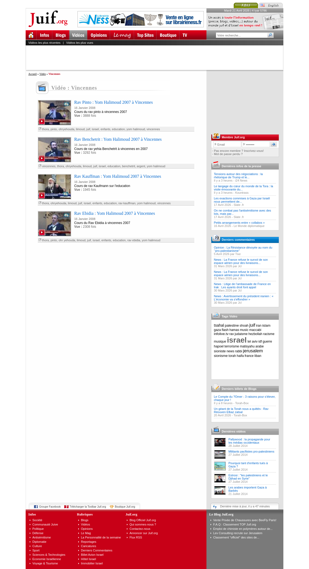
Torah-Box (242, 403)
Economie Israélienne (46, 559)
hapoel (219, 346)
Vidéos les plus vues (79, 42)
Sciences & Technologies (48, 554)
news (230, 351)
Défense (37, 533)
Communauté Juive (45, 524)
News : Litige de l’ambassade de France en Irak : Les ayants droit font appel (242, 285)
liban (257, 356)
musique (220, 341)
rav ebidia (133, 240)
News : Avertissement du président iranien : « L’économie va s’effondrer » (244, 297)
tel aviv (252, 341)
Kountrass (242, 192)
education (118, 129)
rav (231, 334)
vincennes (153, 129)
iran (259, 325)
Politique (38, 528)
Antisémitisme (41, 537)
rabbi (238, 351)
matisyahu (247, 346)
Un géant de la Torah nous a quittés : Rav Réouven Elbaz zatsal (241, 410)
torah (232, 356)
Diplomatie (39, 541)
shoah (244, 325)
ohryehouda (66, 129)
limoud (80, 129)
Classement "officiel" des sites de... (236, 537)
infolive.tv (221, 334)
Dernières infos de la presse (242, 166)
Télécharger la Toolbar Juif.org (88, 506)
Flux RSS (136, 537)
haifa (240, 356)
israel (95, 129)
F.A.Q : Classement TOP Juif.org (234, 524)
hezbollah (255, 334)
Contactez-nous (140, 528)
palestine (232, 325)
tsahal (219, 325)
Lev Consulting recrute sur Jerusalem (237, 533)
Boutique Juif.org (125, 506)
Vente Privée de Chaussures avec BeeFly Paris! (244, 520)
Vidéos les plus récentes (44, 42)
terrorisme (232, 346)
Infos (32, 514)
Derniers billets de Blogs (239, 388)
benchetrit (128, 166)
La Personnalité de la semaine (101, 537)
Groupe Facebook (50, 506)
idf (260, 341)
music (244, 330)
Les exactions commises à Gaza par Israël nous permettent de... (242, 200)
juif (88, 129)
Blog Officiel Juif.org (143, 520)
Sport (35, 550)
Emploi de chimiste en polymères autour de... (243, 528)
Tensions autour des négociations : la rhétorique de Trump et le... (238, 175)
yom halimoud (136, 129)
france (249, 356)
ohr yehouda (67, 240)
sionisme (221, 356)
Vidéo (42, 73)
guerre (267, 341)
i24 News (241, 180)
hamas (234, 330)
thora (45, 129)
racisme (268, 334)
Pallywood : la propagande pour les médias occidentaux (249, 441)
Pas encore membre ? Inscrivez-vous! (239, 150)
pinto (53, 129)
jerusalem (253, 350)
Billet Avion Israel (92, 554)
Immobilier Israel (92, 563)
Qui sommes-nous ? (143, 524)
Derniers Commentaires (96, 550)
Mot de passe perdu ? (228, 154)
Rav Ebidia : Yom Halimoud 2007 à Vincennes (114, 213)
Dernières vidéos (234, 431)
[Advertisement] (157, 57)
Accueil (32, 73)
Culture (37, 546)
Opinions (87, 528)
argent (141, 166)
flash (225, 330)
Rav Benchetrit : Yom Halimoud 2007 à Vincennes (118, 139)
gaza (217, 330)
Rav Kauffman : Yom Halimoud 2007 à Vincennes (117, 176)
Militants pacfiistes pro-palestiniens (251, 451)
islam (266, 325)
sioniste (220, 351)
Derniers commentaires (238, 239)
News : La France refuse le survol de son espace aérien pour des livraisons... (241, 261)
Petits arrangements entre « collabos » (239, 222)
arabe (259, 346)
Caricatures (88, 546)
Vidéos (85, 524)
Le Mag (86, 533)
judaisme (241, 334)
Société (37, 520)
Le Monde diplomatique (249, 225)
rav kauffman (126, 203)
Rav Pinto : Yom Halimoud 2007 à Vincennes (113, 102)
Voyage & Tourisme (45, 563)
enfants (105, 129)
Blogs (85, 520)
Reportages (88, 541)
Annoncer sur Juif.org (144, 533)
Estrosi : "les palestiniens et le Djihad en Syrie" (248, 477)
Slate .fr (239, 204)
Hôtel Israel (88, 559)
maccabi (255, 330)
